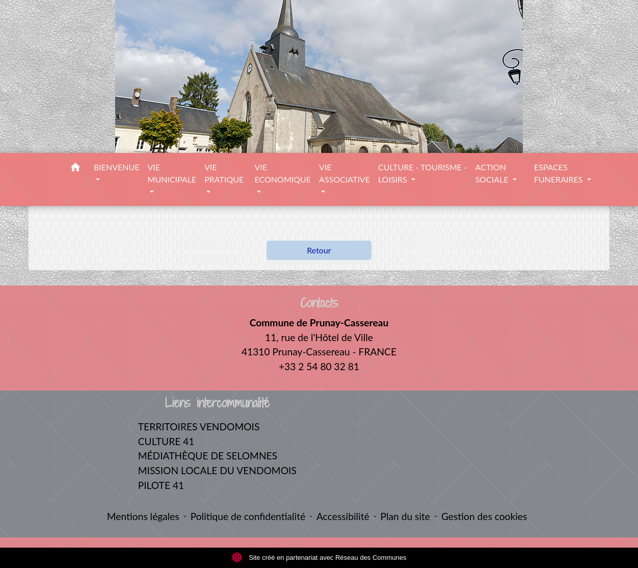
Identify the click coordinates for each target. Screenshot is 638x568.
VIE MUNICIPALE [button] (172, 173)
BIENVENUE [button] (117, 167)
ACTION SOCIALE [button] (493, 173)
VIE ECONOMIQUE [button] (283, 173)
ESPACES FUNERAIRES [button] (559, 173)
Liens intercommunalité (217, 403)
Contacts (319, 303)
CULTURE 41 (166, 441)
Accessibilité (342, 516)
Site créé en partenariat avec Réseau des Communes (319, 557)
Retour (319, 250)
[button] (75, 168)
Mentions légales (143, 516)
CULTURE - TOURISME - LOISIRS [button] (422, 173)
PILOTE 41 (161, 485)
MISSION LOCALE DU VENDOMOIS (217, 470)
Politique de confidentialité (248, 516)
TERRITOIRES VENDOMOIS (199, 426)
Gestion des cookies (484, 516)
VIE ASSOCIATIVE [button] (344, 173)
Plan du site (405, 516)
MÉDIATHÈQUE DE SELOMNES (207, 455)
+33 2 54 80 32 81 (319, 366)
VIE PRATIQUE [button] (224, 173)
